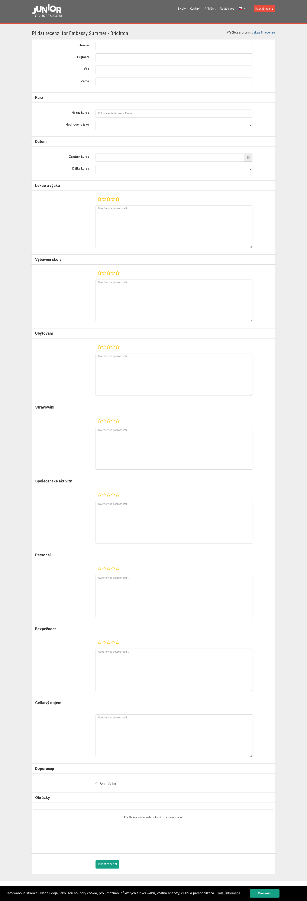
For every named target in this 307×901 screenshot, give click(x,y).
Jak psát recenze (263, 32)
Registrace (227, 8)
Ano (100, 783)
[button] (242, 8)
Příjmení (83, 57)
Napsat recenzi (264, 8)
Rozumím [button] (265, 893)
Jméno (84, 45)
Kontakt (195, 8)
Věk (86, 68)
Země (85, 81)
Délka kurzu (80, 168)
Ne (112, 783)
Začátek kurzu (79, 156)
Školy (182, 8)
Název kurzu (80, 112)
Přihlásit (210, 8)
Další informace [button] (228, 893)
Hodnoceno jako (77, 124)
